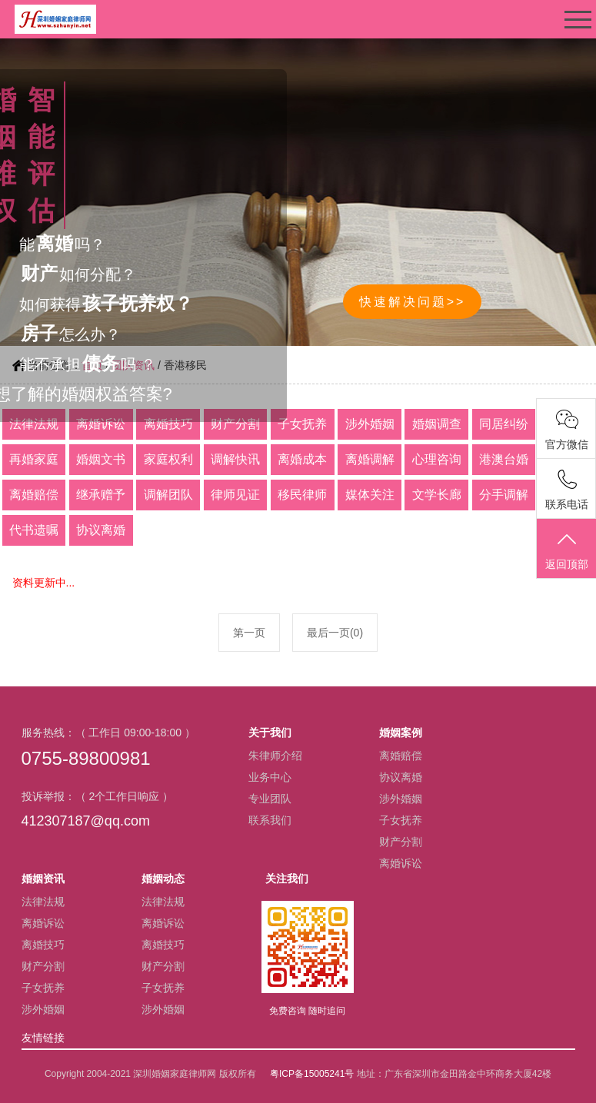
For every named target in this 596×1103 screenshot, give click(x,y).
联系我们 (269, 820)
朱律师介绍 (275, 755)
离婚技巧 (43, 945)
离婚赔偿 (400, 755)
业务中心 (269, 777)
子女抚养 (400, 820)
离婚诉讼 (400, 863)
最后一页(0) (335, 632)
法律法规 (43, 901)
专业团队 (269, 798)
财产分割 (400, 842)
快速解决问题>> (412, 301)
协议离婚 (400, 777)
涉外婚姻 (400, 798)
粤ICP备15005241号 (312, 1073)
